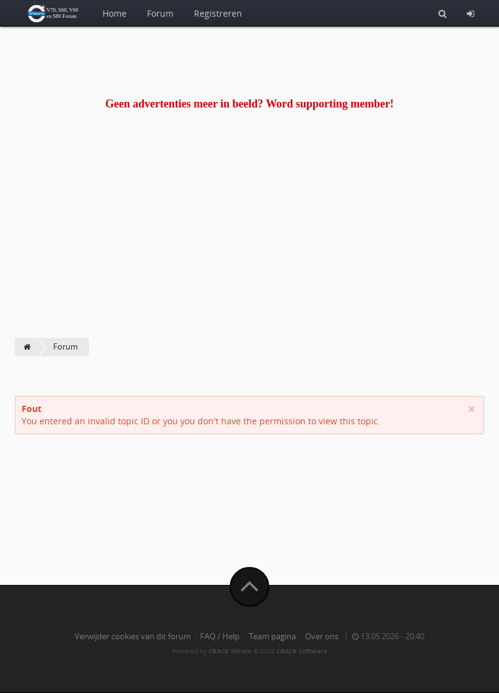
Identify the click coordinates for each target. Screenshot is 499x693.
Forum (160, 13)
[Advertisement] (249, 245)
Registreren (218, 13)
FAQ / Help (220, 636)
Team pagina (272, 636)
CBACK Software (302, 651)
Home (115, 13)
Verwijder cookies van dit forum (133, 636)
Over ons (321, 636)
